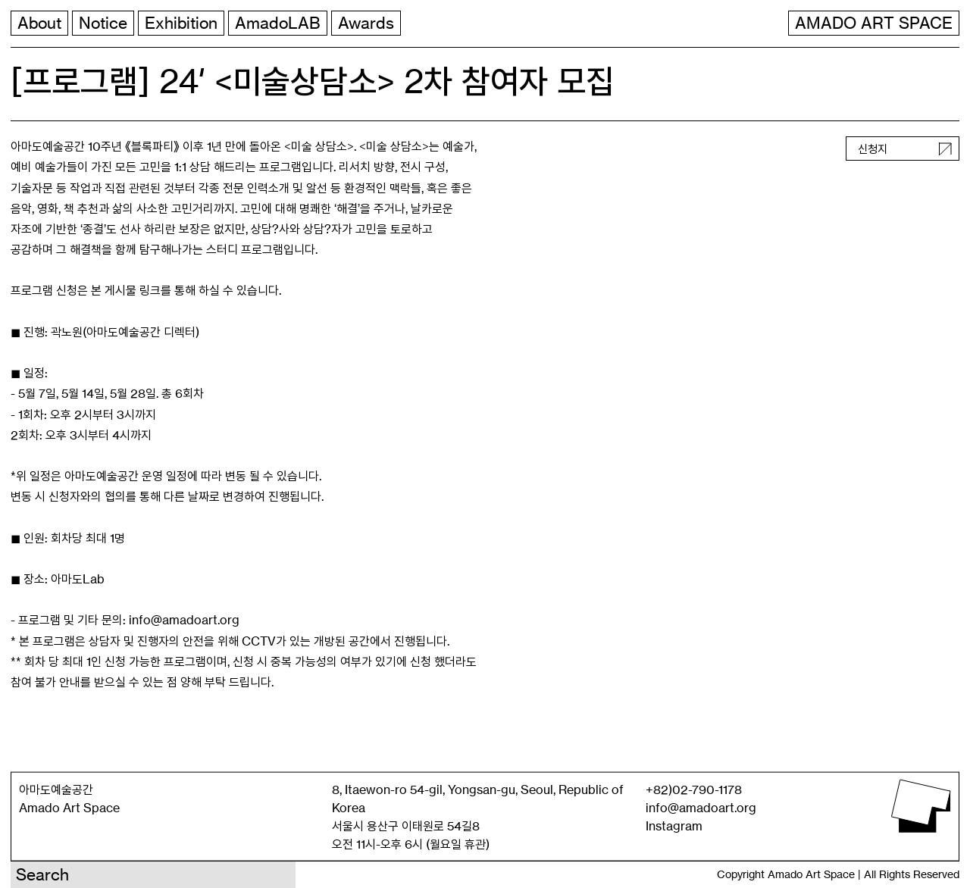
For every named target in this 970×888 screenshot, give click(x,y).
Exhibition (181, 23)
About (39, 23)
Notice (103, 23)
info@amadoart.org (701, 807)
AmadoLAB (278, 23)
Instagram (674, 825)
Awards (366, 23)
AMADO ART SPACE (874, 23)
